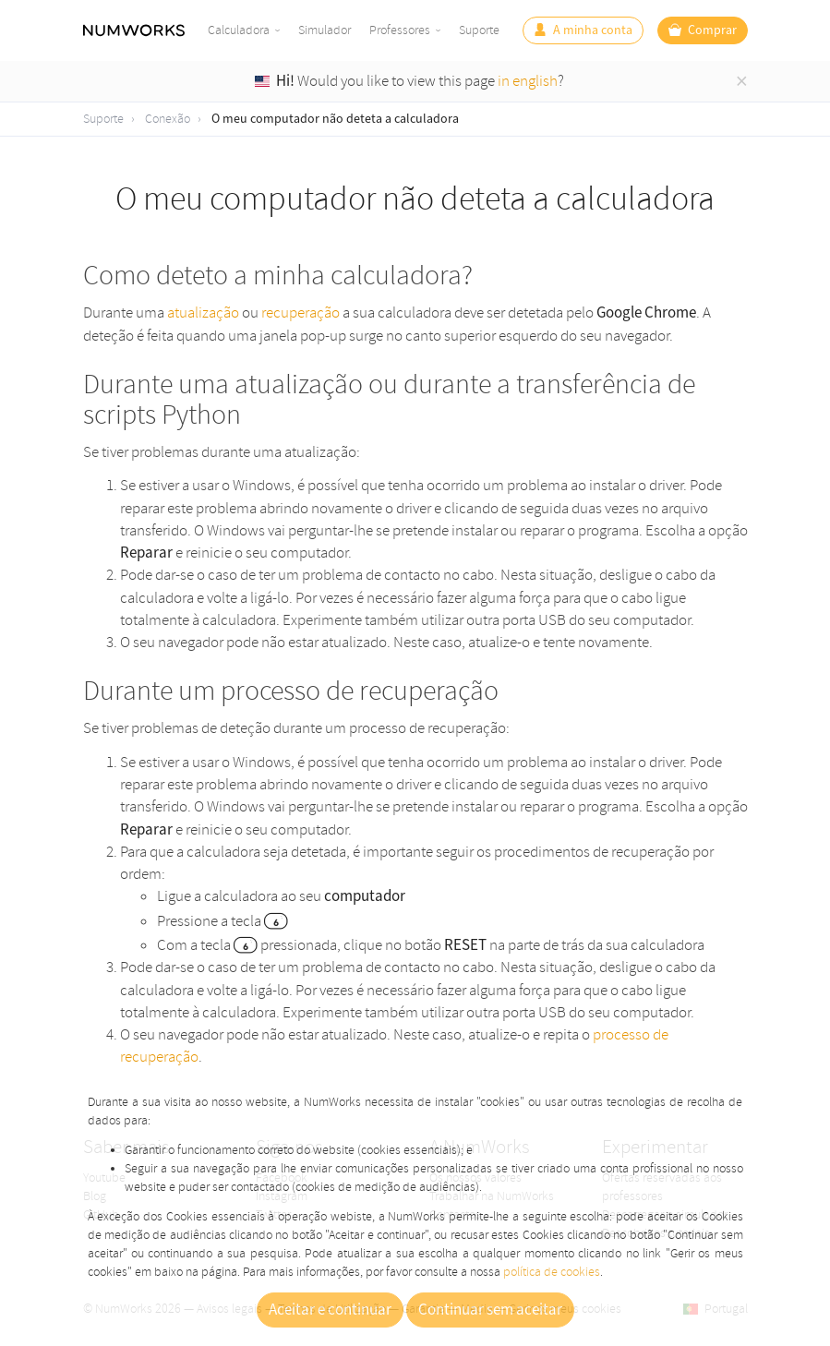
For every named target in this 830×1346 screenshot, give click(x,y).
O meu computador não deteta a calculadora (335, 119)
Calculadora (239, 30)
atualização (203, 312)
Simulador (324, 30)
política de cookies (551, 1272)
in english (528, 80)
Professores (399, 30)
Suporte (479, 30)
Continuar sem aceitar (490, 1310)
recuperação (300, 312)
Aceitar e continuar (330, 1310)
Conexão (167, 118)
